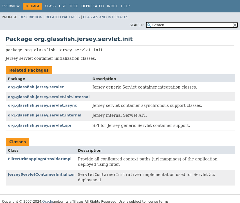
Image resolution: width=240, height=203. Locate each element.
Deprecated (92, 6)
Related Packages (63, 17)
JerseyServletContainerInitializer (41, 174)
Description (30, 17)
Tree (73, 6)
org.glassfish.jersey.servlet (36, 87)
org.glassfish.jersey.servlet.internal (44, 115)
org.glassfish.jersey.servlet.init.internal (48, 97)
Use (62, 6)
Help (125, 6)
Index (112, 6)
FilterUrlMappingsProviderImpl (39, 159)
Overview (11, 6)
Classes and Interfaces (105, 17)
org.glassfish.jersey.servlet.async (42, 105)
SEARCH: (137, 25)
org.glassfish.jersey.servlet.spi (39, 125)
